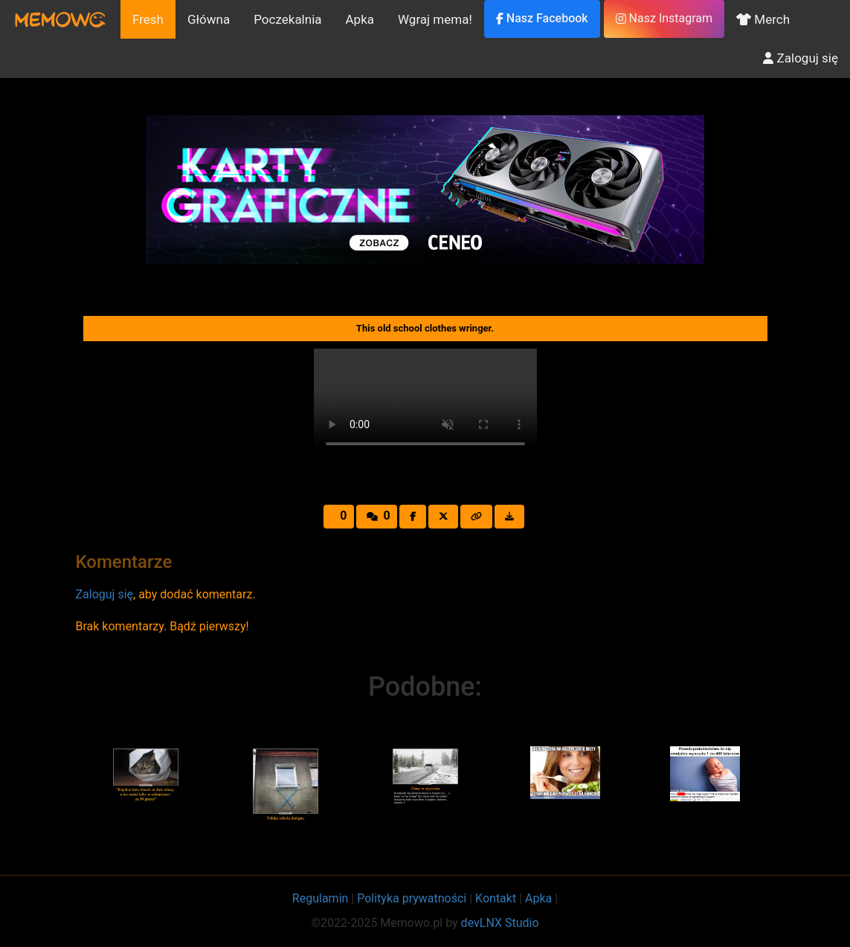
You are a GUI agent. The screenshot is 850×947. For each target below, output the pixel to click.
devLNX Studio (500, 923)
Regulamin (320, 898)
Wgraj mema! (435, 19)
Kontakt (495, 898)
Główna (208, 19)
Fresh (148, 19)
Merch (763, 19)
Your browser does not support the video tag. (425, 404)
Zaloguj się (800, 58)
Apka (360, 19)
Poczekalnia (287, 19)
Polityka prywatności (411, 898)
